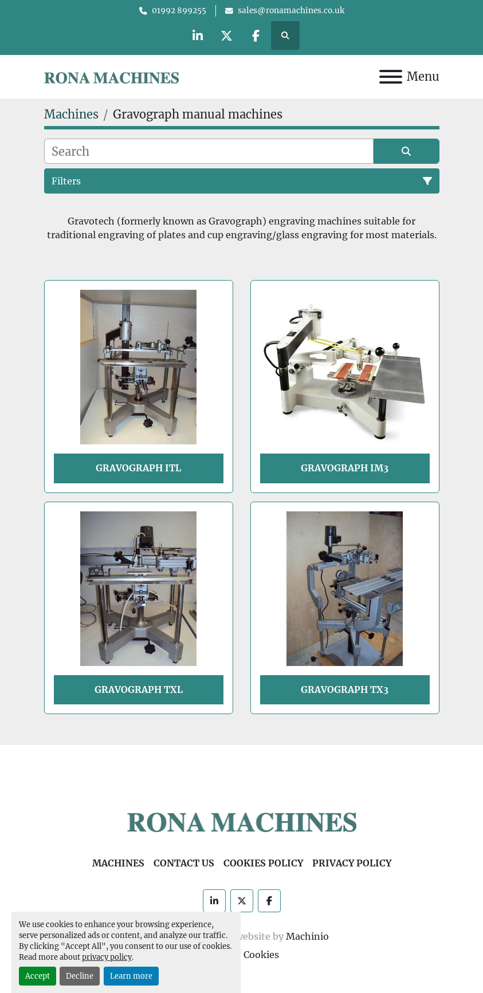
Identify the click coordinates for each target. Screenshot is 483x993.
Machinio (307, 936)
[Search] (209, 151)
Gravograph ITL (138, 468)
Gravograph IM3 (344, 468)
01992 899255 (179, 10)
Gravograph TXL (139, 689)
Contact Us (184, 863)
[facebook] (256, 35)
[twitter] (227, 35)
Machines (118, 863)
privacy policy (107, 957)
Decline (79, 975)
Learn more (131, 975)
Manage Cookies (242, 954)
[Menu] (390, 77)
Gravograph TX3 (344, 689)
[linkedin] (197, 35)
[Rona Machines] (241, 821)
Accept (37, 975)
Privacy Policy (351, 863)
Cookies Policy (263, 863)
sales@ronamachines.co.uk (291, 10)
